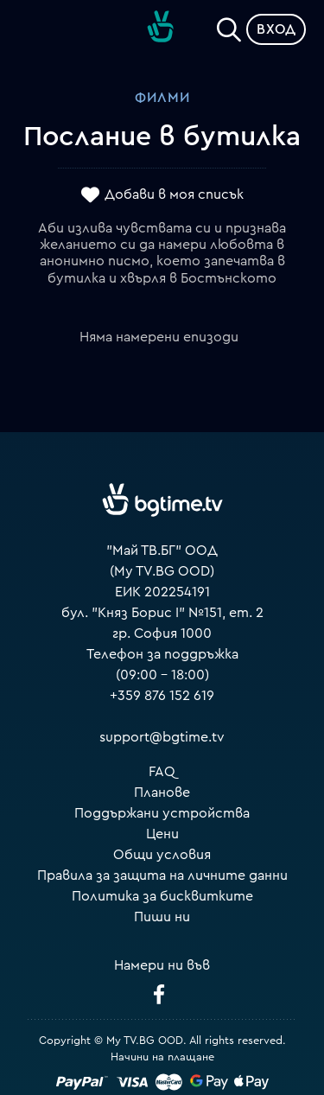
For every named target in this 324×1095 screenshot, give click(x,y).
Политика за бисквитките (162, 896)
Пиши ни (162, 917)
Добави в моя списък (174, 194)
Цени (162, 834)
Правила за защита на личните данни (162, 875)
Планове (162, 792)
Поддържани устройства (162, 813)
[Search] (229, 25)
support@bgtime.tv (162, 737)
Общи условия (162, 855)
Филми (162, 98)
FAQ (162, 772)
